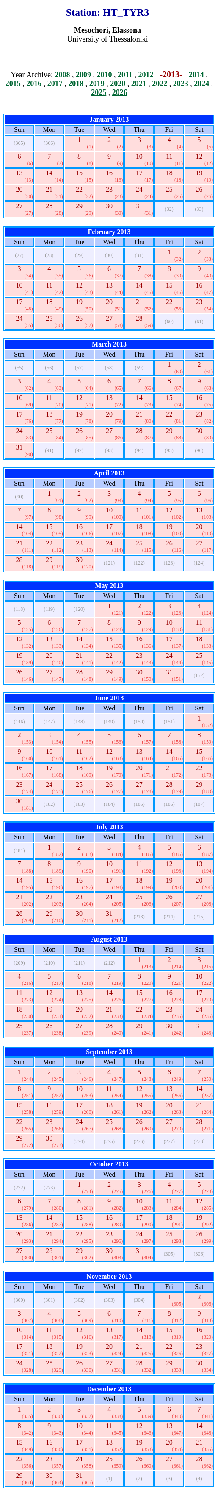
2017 (55, 83)
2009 (83, 74)
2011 (125, 74)
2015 (13, 83)
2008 (62, 74)
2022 (159, 83)
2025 (98, 92)
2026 (119, 92)
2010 (104, 74)
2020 (117, 83)
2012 (145, 74)
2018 (75, 83)
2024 (201, 83)
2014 (196, 74)
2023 (180, 83)
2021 (138, 83)
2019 (97, 83)
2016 (33, 83)
